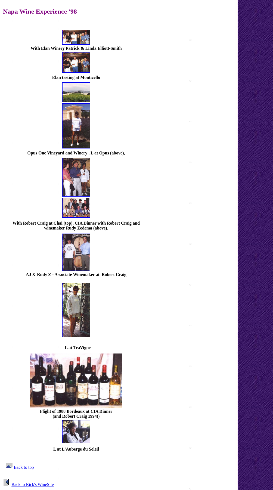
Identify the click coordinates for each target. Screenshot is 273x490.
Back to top (24, 467)
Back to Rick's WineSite (32, 484)
